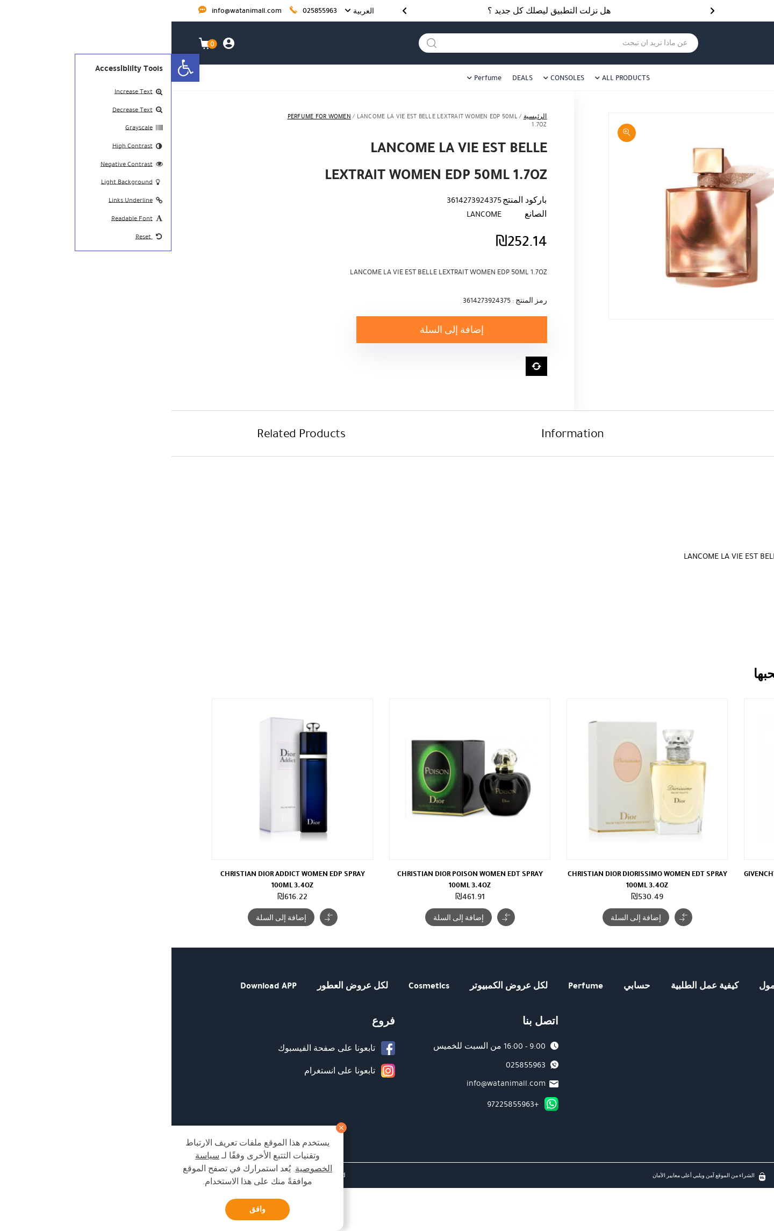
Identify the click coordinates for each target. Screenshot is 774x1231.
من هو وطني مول (620, 985)
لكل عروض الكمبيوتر (337, 985)
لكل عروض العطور (181, 985)
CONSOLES (396, 78)
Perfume (316, 78)
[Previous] (541, 11)
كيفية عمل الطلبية (533, 985)
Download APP (97, 985)
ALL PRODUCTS (454, 78)
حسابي (465, 985)
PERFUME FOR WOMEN (148, 116)
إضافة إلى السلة (280, 330)
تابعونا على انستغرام (168, 1071)
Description (659, 433)
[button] (14, 68)
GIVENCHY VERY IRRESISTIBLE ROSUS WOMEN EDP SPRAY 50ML (653, 879)
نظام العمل (694, 1101)
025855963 (142, 11)
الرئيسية (364, 116)
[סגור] (169, 1127)
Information (401, 433)
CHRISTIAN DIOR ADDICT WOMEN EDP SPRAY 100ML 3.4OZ (121, 879)
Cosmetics (257, 985)
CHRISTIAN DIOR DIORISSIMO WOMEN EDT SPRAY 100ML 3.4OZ (476, 879)
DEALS (351, 78)
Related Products (129, 433)
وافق (86, 1209)
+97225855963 (341, 1104)
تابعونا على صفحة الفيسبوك (155, 1048)
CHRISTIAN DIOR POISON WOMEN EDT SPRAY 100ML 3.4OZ (298, 879)
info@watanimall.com (68, 11)
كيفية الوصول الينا (682, 1082)
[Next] (233, 11)
